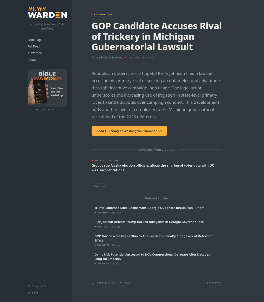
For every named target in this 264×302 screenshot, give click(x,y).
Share (126, 283)
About (32, 60)
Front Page (35, 40)
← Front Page (213, 283)
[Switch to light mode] (47, 292)
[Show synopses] (47, 286)
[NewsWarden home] (47, 12)
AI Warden (35, 53)
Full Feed (34, 46)
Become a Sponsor (47, 109)
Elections (99, 186)
